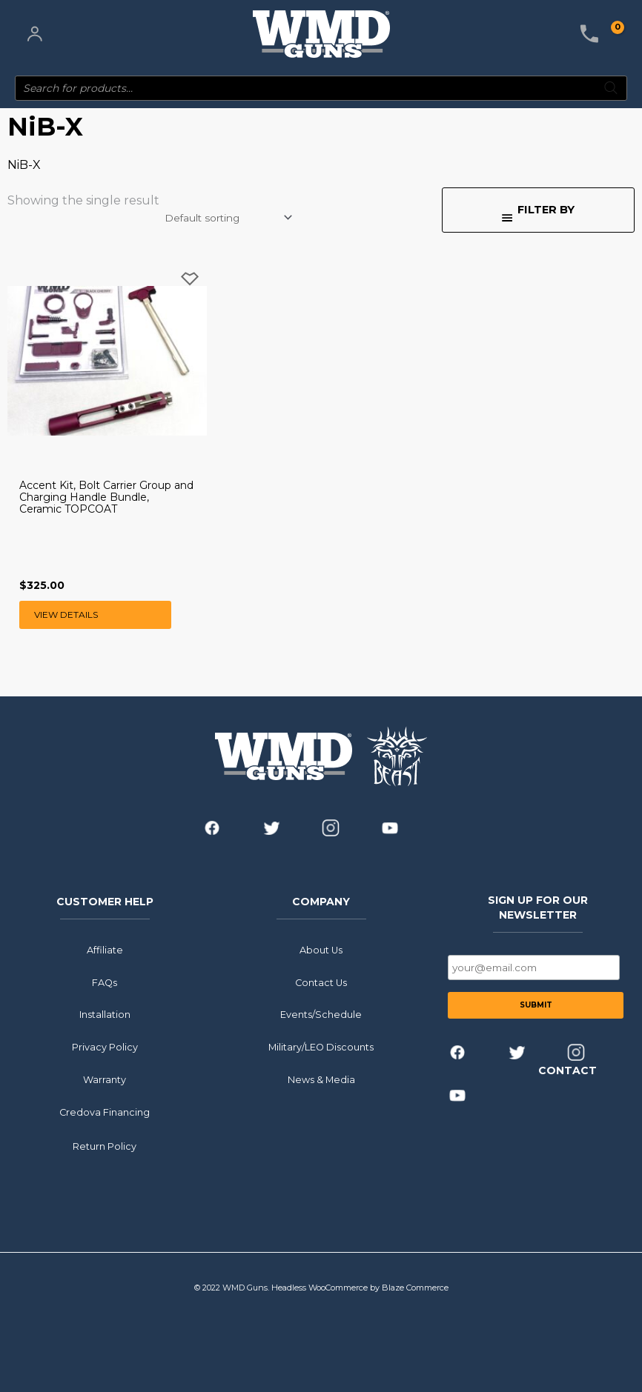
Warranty (104, 1079)
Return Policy (104, 1145)
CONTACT (567, 1070)
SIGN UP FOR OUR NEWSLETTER (538, 907)
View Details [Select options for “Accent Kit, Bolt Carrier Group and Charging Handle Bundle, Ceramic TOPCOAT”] (66, 614)
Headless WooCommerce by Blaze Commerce (360, 1287)
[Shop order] (227, 218)
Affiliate (105, 950)
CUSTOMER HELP (104, 901)
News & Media (321, 1079)
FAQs (104, 982)
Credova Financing (104, 1111)
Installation (104, 1014)
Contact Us (321, 982)
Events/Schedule (321, 1014)
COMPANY (321, 901)
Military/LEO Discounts (321, 1047)
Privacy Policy (105, 1047)
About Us (321, 950)
